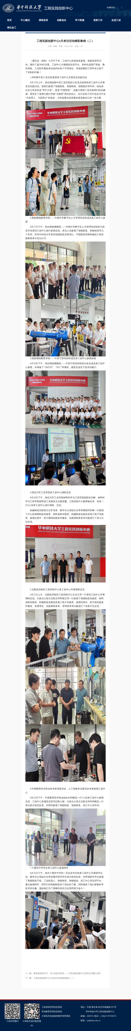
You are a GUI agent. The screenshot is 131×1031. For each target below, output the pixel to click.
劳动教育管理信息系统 (52, 1011)
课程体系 (43, 20)
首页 (9, 20)
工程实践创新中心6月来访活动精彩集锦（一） (54, 978)
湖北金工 (11, 27)
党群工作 (97, 20)
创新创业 (61, 20)
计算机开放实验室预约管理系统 (56, 1016)
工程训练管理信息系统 (52, 1007)
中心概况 (25, 20)
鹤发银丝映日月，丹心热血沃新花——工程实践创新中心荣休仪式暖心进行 (67, 973)
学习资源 (79, 20)
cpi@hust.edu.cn (93, 1020)
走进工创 (116, 20)
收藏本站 (111, 7)
